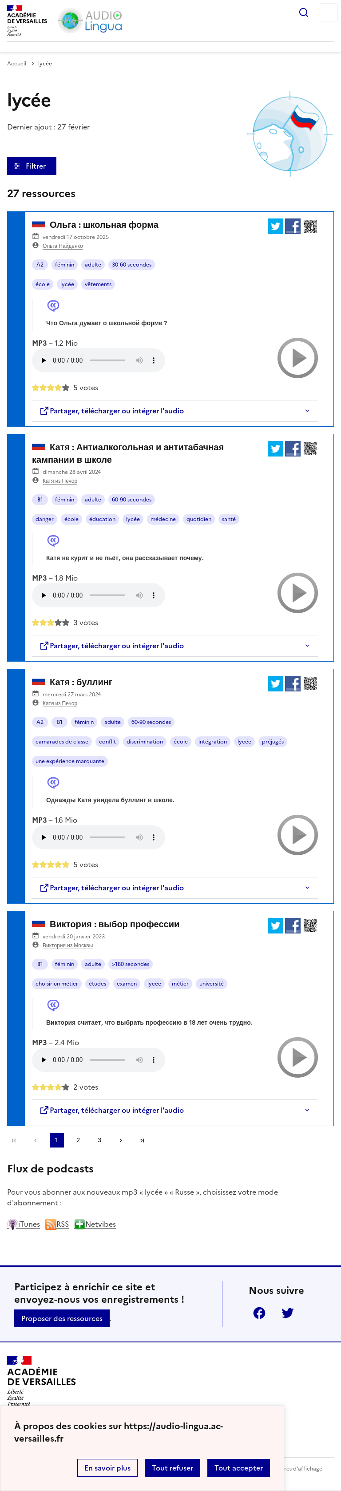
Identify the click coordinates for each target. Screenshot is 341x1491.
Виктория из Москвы (68, 945)
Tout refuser (172, 1468)
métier (180, 984)
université (211, 984)
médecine (163, 519)
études (97, 984)
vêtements (98, 284)
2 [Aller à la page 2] (78, 1140)
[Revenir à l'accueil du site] (41, 1381)
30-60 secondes (131, 265)
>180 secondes (130, 964)
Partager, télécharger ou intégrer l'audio (111, 410)
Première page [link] (14, 1140)
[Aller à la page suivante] (121, 1140)
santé (229, 519)
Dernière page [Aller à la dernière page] (142, 1140)
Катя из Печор (60, 481)
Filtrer (36, 166)
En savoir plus (107, 1468)
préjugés (273, 742)
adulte (93, 265)
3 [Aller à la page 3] (99, 1140)
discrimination (145, 742)
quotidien (198, 519)
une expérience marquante (70, 761)
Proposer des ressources (62, 1318)
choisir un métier (57, 984)
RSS (57, 1224)
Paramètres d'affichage (292, 1469)
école (43, 284)
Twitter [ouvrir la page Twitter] (287, 1313)
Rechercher (304, 12)
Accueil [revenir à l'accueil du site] (16, 64)
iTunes (23, 1224)
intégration (212, 742)
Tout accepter (238, 1468)
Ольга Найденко (63, 246)
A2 (40, 265)
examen (127, 984)
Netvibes (95, 1224)
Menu (328, 12)
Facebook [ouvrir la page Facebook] (259, 1313)
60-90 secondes (131, 500)
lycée (67, 284)
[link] (35, 1140)
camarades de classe (62, 742)
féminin (64, 265)
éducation (102, 519)
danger (45, 519)
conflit (107, 742)
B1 (40, 500)
